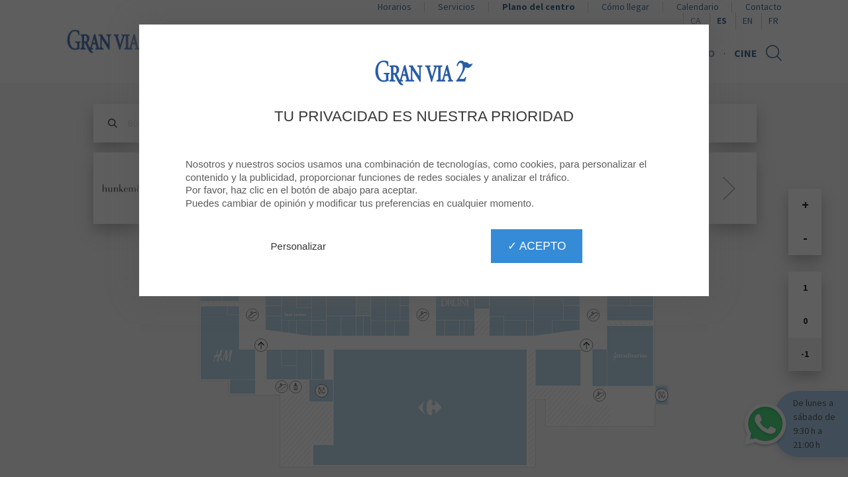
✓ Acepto (536, 245)
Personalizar (298, 246)
